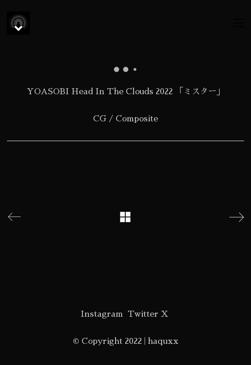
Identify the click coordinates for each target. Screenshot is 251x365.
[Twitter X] (148, 313)
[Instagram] (102, 313)
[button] (238, 23)
